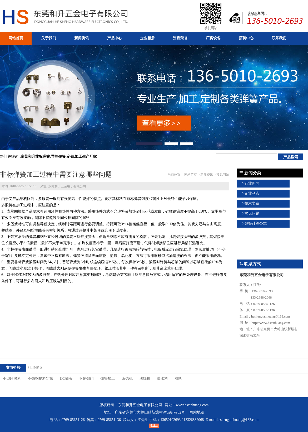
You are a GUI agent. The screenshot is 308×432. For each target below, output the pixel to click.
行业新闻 (252, 183)
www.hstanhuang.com (192, 405)
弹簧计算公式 (256, 223)
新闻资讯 (206, 174)
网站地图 (197, 412)
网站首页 (190, 174)
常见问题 (222, 174)
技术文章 (252, 203)
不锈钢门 (86, 379)
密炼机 (127, 379)
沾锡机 (144, 379)
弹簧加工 (107, 379)
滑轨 (178, 379)
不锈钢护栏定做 (40, 379)
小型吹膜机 (12, 379)
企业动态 (252, 193)
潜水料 (162, 379)
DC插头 (66, 379)
